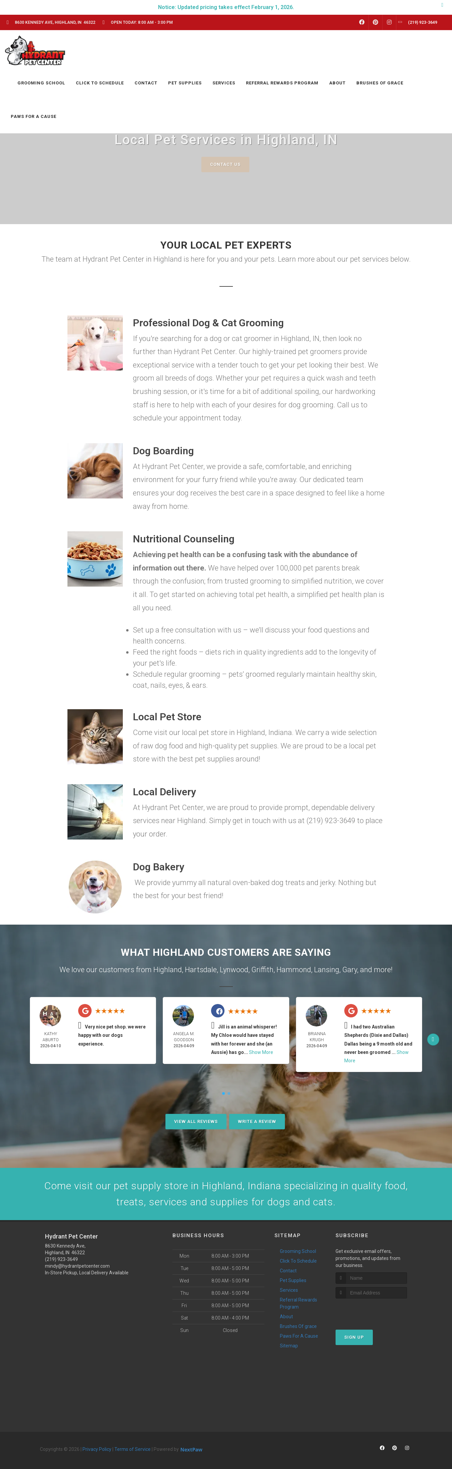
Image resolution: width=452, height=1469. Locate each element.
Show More (261, 1052)
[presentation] (371, 1311)
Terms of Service (132, 1449)
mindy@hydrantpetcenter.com (77, 1266)
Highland (167, 969)
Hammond (294, 969)
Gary (349, 969)
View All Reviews (196, 1121)
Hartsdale (201, 969)
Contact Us (225, 164)
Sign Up (354, 1337)
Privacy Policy (97, 1449)
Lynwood (234, 969)
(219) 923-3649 (61, 1259)
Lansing (326, 969)
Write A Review (257, 1121)
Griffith (262, 969)
